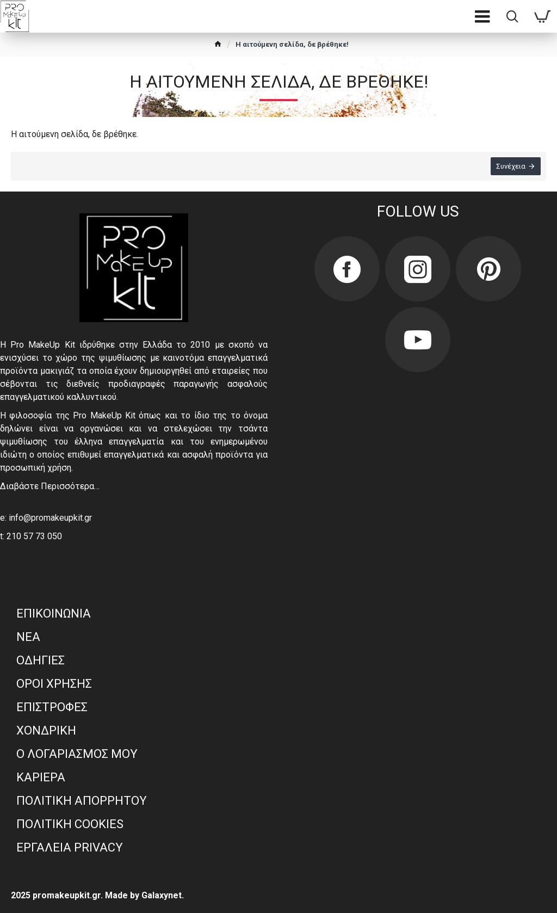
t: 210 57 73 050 (31, 536)
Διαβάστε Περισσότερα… (50, 486)
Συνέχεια (510, 166)
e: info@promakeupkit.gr (46, 518)
